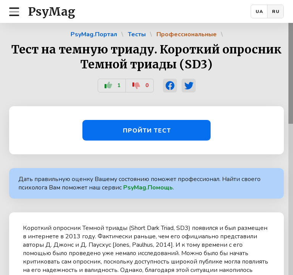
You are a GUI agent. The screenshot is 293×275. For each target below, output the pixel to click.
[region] (146, 149)
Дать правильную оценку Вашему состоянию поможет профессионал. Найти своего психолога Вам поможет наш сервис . (139, 183)
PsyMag (51, 11)
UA (259, 11)
